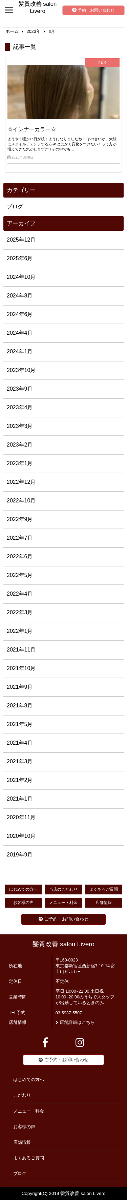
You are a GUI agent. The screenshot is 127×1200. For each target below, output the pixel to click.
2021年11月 (21, 650)
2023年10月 (21, 370)
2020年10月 (21, 836)
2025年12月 (21, 240)
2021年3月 (20, 761)
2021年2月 (20, 780)
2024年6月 (20, 314)
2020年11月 (21, 817)
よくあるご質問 (103, 889)
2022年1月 (20, 631)
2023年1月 (20, 463)
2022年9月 (20, 519)
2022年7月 (20, 538)
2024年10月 (21, 277)
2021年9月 (20, 687)
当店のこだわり (63, 889)
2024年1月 (20, 351)
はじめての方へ (23, 889)
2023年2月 (20, 445)
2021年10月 (21, 668)
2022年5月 (20, 575)
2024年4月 (20, 333)
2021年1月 (20, 799)
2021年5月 (20, 724)
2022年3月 (20, 612)
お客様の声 (23, 902)
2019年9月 (20, 854)
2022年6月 (20, 556)
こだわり (22, 1095)
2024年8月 (20, 295)
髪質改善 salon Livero (63, 944)
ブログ (15, 206)
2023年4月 (20, 407)
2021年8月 (20, 705)
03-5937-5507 (69, 1013)
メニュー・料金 (63, 902)
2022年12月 (21, 482)
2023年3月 (20, 426)
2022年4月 (20, 594)
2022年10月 (21, 500)
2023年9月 (20, 389)
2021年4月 (20, 743)
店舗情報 (104, 902)
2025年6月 (20, 258)
